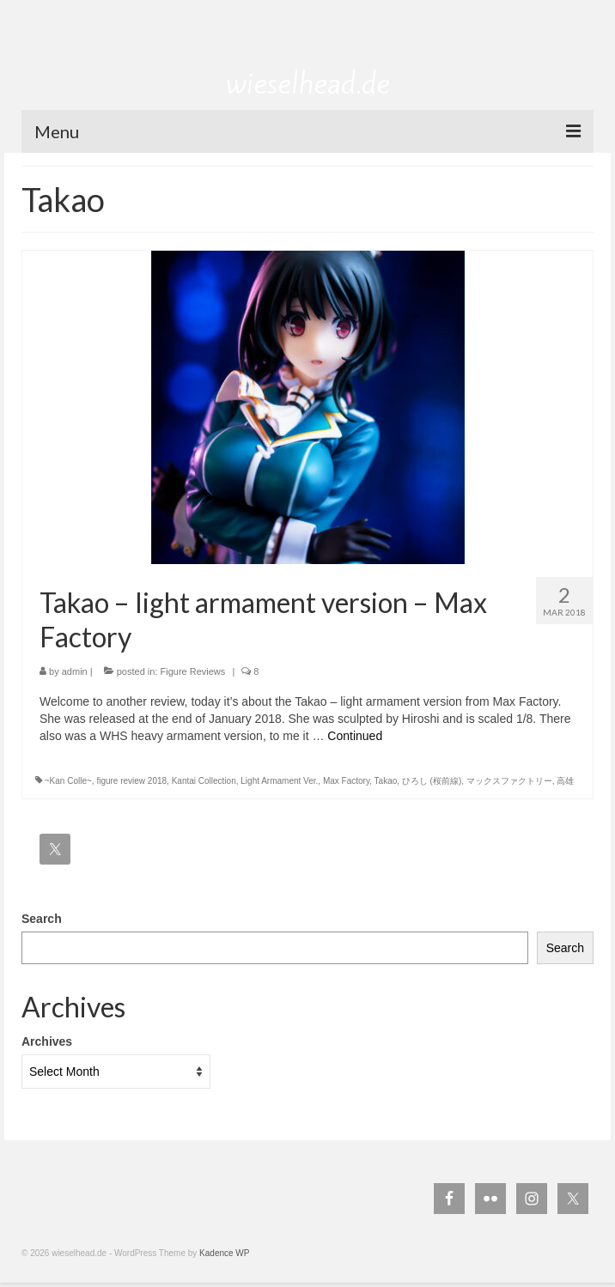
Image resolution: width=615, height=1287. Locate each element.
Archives (46, 1041)
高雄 (565, 781)
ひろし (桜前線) (431, 781)
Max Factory (346, 781)
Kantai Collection (204, 781)
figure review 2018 (131, 781)
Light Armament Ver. (279, 781)
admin (75, 671)
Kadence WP (224, 1253)
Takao (386, 781)
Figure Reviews (193, 671)
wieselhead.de (308, 83)
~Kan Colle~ (68, 781)
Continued (354, 736)
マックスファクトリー (509, 781)
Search (41, 919)
